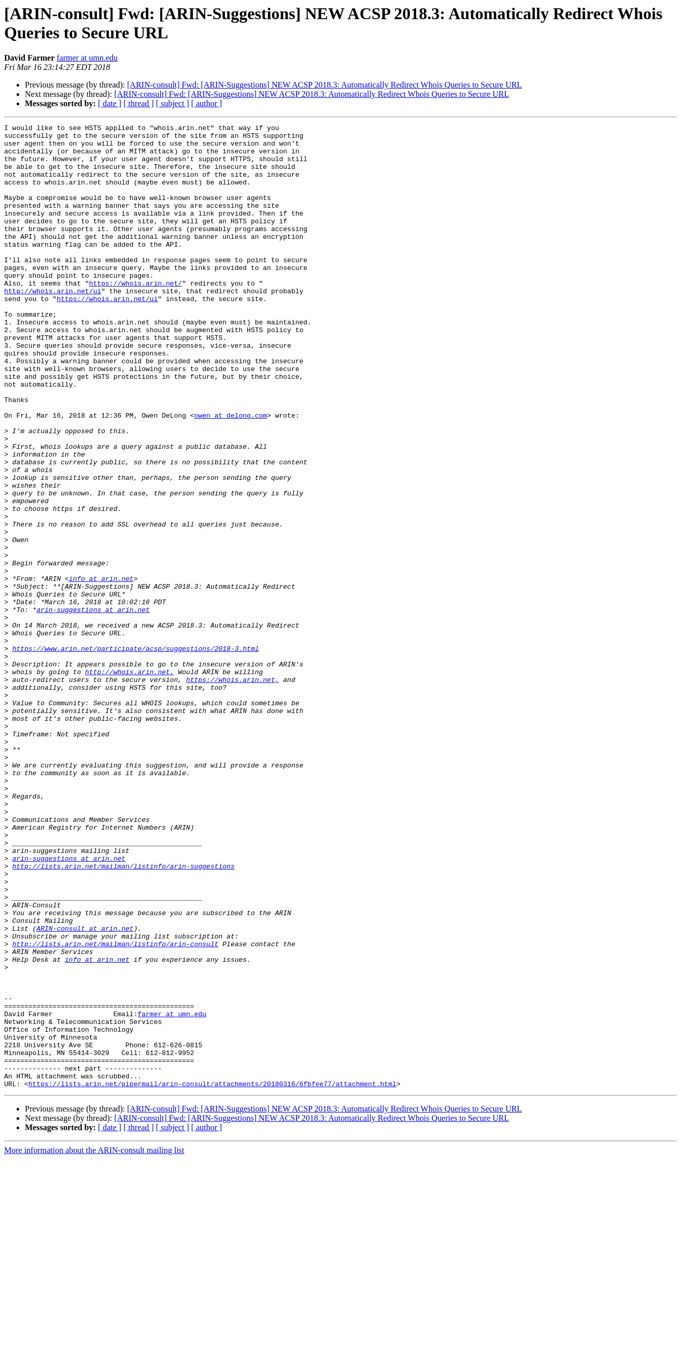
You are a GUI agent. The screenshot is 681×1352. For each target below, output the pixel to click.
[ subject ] (172, 103)
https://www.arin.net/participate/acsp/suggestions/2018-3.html (135, 754)
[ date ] (109, 103)
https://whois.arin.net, (232, 791)
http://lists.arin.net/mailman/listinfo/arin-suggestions (123, 1015)
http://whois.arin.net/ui (52, 325)
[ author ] (206, 103)
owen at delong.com (230, 474)
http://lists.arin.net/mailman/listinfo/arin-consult (115, 1108)
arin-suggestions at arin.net (92, 707)
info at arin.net (101, 670)
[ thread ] (138, 103)
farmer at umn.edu (87, 57)
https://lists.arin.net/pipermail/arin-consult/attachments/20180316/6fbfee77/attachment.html (212, 1276)
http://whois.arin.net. (129, 782)
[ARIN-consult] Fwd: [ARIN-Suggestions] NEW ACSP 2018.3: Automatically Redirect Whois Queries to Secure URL (324, 84)
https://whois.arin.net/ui (107, 334)
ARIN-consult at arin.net (84, 1089)
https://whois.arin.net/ (135, 315)
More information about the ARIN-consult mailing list (94, 1343)
